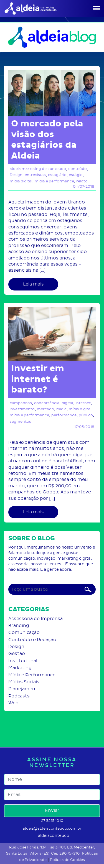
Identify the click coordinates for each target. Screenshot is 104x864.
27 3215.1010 (52, 821)
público (86, 415)
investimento (22, 409)
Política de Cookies (67, 860)
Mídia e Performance (31, 674)
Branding (18, 625)
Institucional (22, 660)
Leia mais (33, 284)
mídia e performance (54, 181)
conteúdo (77, 169)
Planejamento (24, 688)
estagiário (57, 175)
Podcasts (19, 696)
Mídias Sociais (23, 681)
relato (82, 181)
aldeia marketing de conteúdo (38, 169)
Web (13, 702)
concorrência (46, 403)
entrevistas (35, 175)
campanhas (21, 403)
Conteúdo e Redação (32, 639)
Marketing (20, 667)
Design (16, 175)
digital (67, 403)
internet (83, 403)
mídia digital (21, 181)
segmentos (20, 421)
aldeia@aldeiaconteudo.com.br (52, 828)
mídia (61, 409)
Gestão (16, 653)
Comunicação (24, 632)
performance (64, 415)
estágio (76, 175)
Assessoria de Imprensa (35, 618)
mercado (45, 409)
